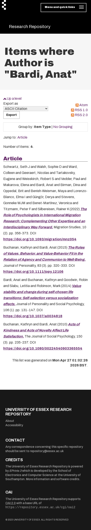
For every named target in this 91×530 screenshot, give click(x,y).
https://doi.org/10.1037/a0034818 (32, 316)
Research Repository (29, 26)
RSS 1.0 (81, 110)
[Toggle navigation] (63, 7)
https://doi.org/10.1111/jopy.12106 (33, 271)
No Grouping (63, 127)
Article (22, 137)
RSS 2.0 (81, 115)
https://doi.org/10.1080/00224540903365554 (42, 348)
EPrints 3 (15, 470)
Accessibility (14, 425)
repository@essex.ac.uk (47, 451)
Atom (83, 105)
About (9, 421)
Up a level (14, 98)
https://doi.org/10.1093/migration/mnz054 (39, 239)
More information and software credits (52, 479)
